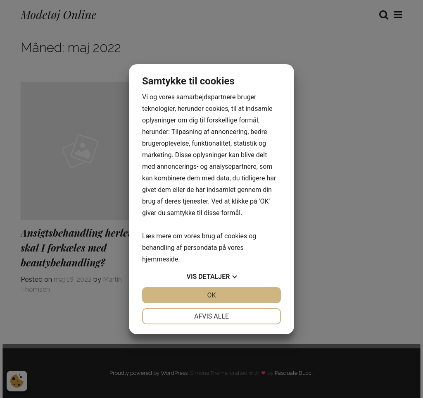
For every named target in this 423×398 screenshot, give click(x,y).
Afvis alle (211, 316)
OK (211, 295)
